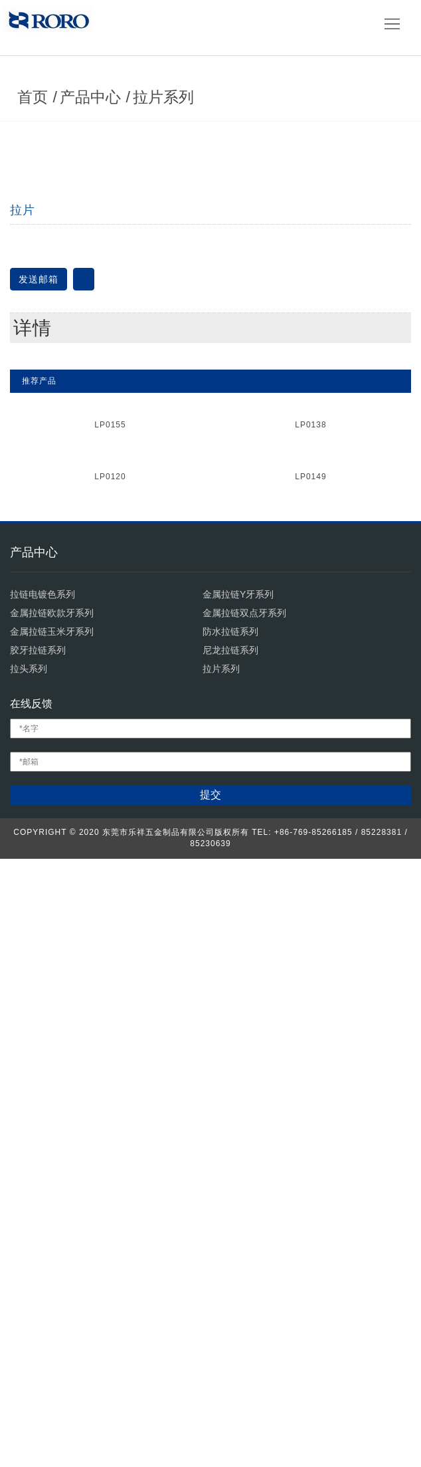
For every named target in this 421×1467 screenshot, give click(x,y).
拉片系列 (169, 207)
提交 (210, 1403)
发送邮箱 (38, 628)
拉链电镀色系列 (42, 1202)
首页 (38, 207)
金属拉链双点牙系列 (244, 1221)
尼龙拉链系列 (230, 1258)
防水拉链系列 (230, 1239)
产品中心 (96, 207)
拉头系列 (28, 1277)
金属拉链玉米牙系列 (52, 1239)
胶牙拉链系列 (38, 1258)
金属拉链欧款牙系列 (52, 1221)
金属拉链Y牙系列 (238, 1202)
